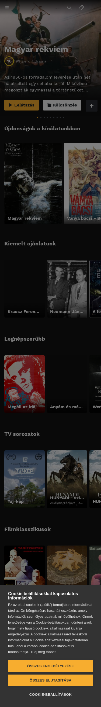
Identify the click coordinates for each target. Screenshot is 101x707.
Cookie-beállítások (50, 695)
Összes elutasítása (51, 680)
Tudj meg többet (42, 652)
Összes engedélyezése (50, 666)
